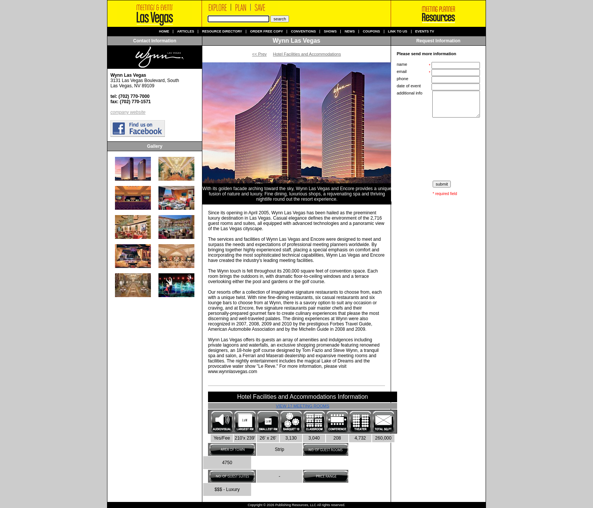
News (350, 31)
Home (164, 31)
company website (128, 112)
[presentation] (439, 149)
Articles (185, 31)
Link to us (397, 31)
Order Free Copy (266, 31)
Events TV (424, 31)
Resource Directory (222, 31)
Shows (330, 31)
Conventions (303, 31)
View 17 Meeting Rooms (302, 406)
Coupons (371, 31)
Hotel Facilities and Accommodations (307, 54)
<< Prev (259, 54)
